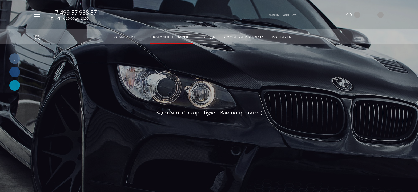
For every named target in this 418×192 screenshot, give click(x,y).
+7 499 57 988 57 (74, 12)
